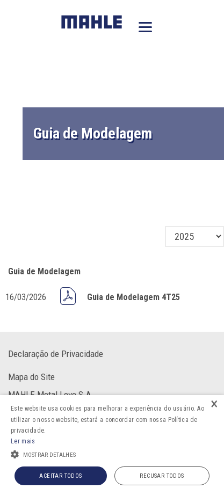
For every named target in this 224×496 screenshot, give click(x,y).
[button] (112, 453)
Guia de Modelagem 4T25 (133, 297)
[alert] (112, 445)
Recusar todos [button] (162, 475)
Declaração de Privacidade (55, 353)
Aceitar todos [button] (60, 475)
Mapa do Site (31, 376)
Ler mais (23, 441)
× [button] (214, 404)
